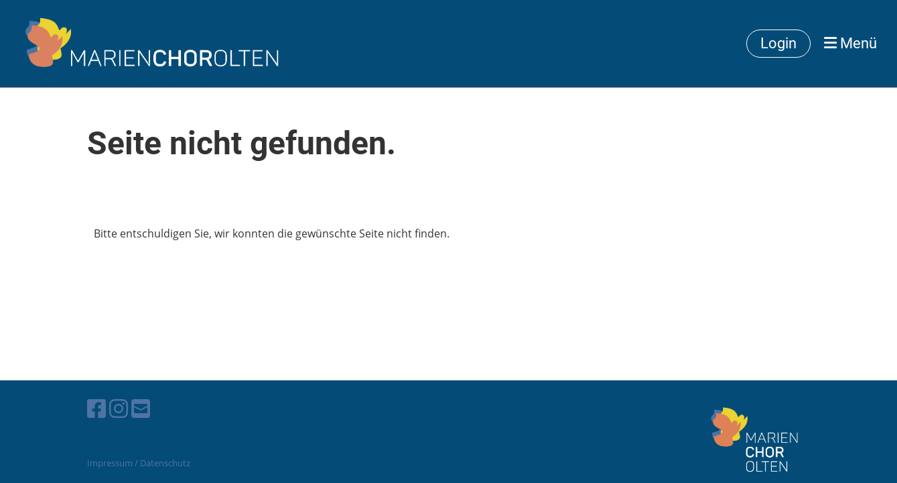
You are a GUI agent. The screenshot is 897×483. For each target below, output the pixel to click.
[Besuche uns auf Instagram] (118, 408)
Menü (850, 43)
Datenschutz (165, 463)
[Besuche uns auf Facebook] (96, 408)
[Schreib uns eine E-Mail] (140, 408)
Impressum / (112, 463)
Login (778, 43)
